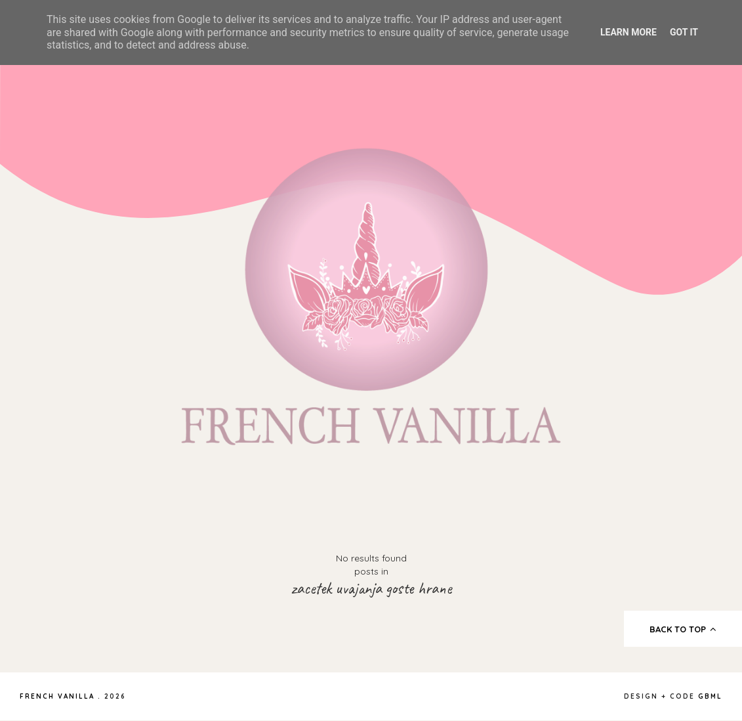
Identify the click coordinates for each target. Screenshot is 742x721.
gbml (710, 696)
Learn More (628, 32)
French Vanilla (57, 696)
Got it (684, 32)
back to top (683, 629)
